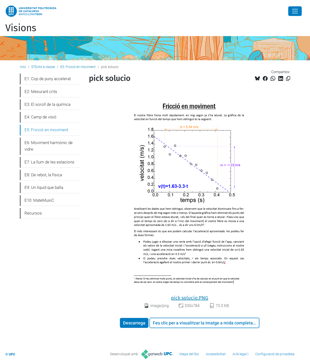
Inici (23, 67)
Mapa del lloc (189, 354)
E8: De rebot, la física (43, 174)
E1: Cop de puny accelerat (47, 78)
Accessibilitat (216, 354)
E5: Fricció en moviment (78, 67)
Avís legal (239, 354)
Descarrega (134, 322)
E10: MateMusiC (39, 200)
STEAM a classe (43, 67)
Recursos (33, 213)
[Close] (295, 11)
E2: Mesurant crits (40, 91)
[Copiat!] (288, 78)
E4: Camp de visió (40, 117)
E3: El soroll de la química (47, 104)
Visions (20, 28)
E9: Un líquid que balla (43, 187)
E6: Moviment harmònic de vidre (48, 146)
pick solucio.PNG (189, 298)
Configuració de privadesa (274, 354)
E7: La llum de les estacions (49, 162)
